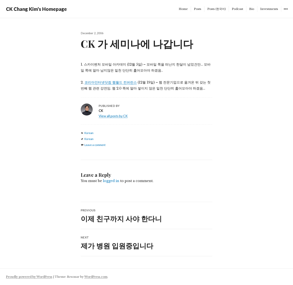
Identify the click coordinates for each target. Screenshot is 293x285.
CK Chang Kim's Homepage (36, 9)
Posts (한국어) (216, 9)
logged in (111, 181)
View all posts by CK (113, 116)
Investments (269, 9)
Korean (88, 133)
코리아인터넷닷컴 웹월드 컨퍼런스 (110, 82)
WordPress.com (95, 276)
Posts (197, 9)
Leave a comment (95, 145)
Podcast (237, 9)
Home (183, 9)
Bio (251, 9)
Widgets (285, 11)
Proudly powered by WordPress (29, 276)
